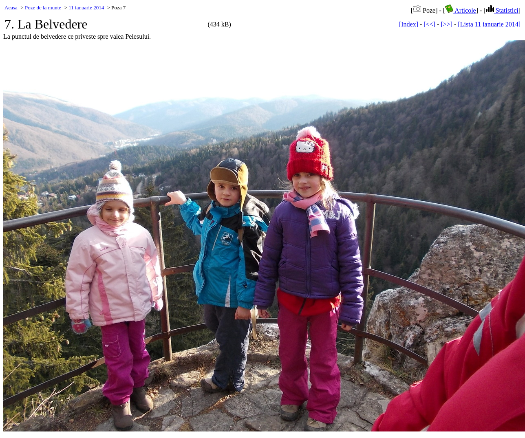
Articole (460, 10)
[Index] (408, 24)
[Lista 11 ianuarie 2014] (489, 24)
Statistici (502, 10)
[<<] (429, 24)
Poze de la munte (43, 7)
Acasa (11, 7)
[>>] (446, 24)
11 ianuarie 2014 (86, 7)
